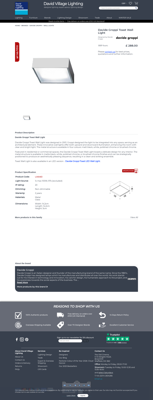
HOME (17, 25)
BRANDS (24, 25)
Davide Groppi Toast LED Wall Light (82, 161)
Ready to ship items (56, 21)
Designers (63, 355)
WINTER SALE (125, 18)
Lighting (18, 18)
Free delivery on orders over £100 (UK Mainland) (86, 21)
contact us (110, 51)
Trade (40, 358)
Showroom (83, 18)
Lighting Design (45, 355)
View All (134, 217)
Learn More (71, 395)
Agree (82, 395)
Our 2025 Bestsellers (68, 366)
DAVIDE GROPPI (36, 25)
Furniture (33, 18)
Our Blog (63, 358)
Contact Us (20, 360)
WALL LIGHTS (49, 25)
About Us (19, 357)
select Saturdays (106, 373)
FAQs (17, 369)
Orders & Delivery (22, 363)
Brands (47, 18)
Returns (18, 366)
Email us (98, 379)
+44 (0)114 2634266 (104, 376)
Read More (22, 282)
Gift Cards (42, 369)
